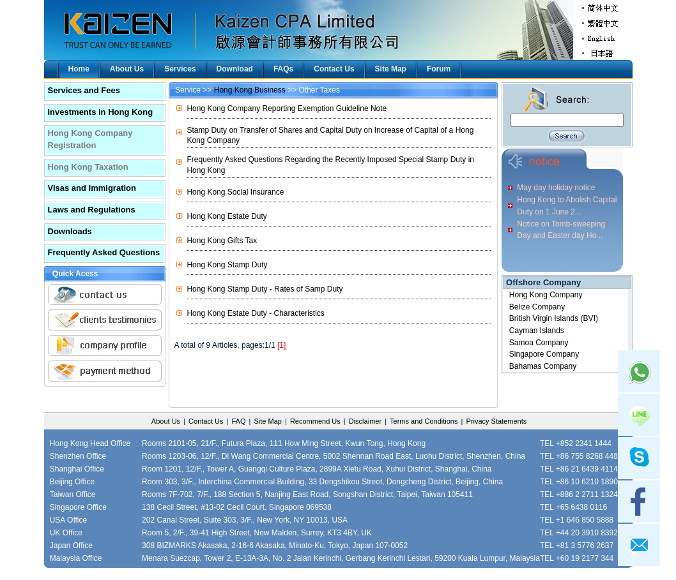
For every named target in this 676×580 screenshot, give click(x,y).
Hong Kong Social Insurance (235, 192)
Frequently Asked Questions (104, 252)
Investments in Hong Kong (100, 112)
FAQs (283, 68)
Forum (438, 68)
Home (78, 68)
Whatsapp (639, 371)
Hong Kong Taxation (88, 167)
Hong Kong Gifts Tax (222, 240)
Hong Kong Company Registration (90, 139)
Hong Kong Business (250, 90)
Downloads (70, 231)
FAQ (238, 421)
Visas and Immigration (92, 188)
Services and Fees (84, 90)
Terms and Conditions (423, 421)
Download (235, 68)
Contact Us (334, 68)
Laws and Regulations (91, 209)
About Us (127, 68)
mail (639, 545)
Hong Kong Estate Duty (226, 216)
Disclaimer (365, 421)
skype (639, 458)
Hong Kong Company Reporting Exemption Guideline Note (287, 108)
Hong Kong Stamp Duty (227, 264)
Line (639, 415)
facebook (639, 501)
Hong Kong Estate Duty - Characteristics (255, 313)
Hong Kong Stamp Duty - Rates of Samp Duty (264, 289)
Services (180, 68)
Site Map (390, 68)
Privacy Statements (496, 421)
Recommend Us (315, 421)
